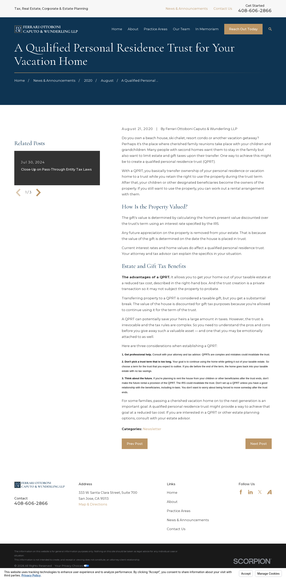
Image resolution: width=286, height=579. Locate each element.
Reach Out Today (243, 29)
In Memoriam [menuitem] (207, 29)
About (172, 502)
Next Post (258, 444)
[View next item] (38, 250)
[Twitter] (260, 492)
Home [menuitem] (117, 29)
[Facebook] (241, 492)
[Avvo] (269, 492)
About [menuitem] (133, 29)
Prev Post (135, 444)
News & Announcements (187, 9)
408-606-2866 (255, 10)
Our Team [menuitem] (181, 29)
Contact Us (223, 9)
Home (172, 493)
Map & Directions (93, 504)
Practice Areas (178, 511)
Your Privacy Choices (72, 565)
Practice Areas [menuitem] (155, 29)
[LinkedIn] (250, 492)
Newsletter (152, 429)
